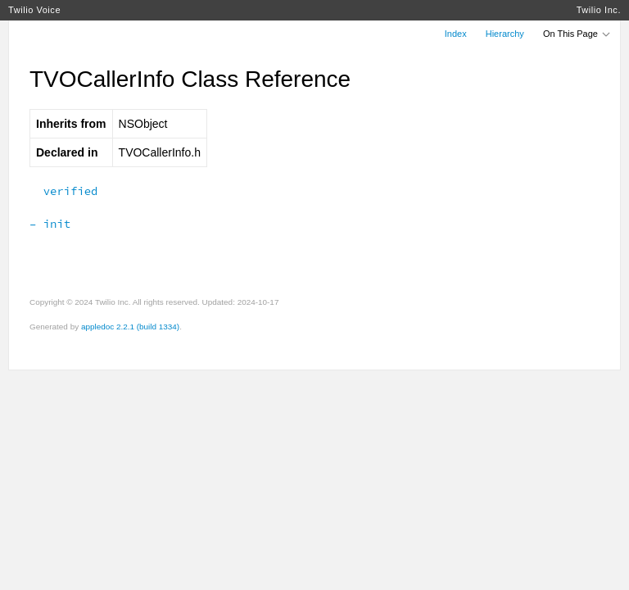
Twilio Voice (34, 10)
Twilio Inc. (599, 10)
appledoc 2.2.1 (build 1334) (130, 326)
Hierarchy (505, 34)
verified (63, 191)
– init (49, 223)
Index (456, 34)
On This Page (577, 34)
